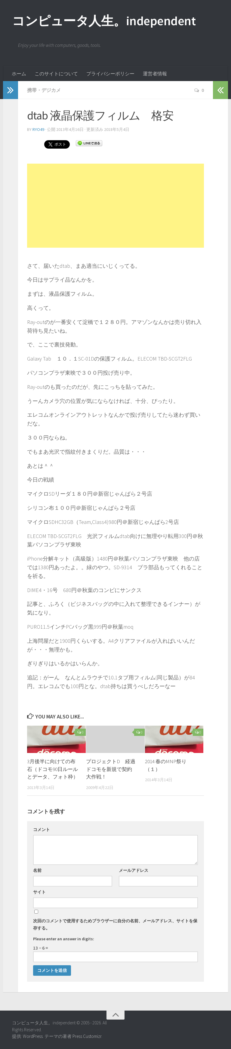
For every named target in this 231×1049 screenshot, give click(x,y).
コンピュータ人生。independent (104, 21)
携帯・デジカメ (44, 90)
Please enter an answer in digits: (63, 939)
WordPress (33, 1036)
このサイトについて (56, 74)
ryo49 (38, 129)
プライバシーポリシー (110, 74)
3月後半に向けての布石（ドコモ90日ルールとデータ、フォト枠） (52, 769)
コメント (41, 829)
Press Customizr (86, 1036)
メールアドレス (133, 870)
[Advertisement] (115, 206)
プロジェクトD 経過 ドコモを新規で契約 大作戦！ (113, 769)
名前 (37, 870)
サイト (39, 892)
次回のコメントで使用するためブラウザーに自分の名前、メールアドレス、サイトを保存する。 (115, 924)
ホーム (19, 74)
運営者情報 (155, 74)
